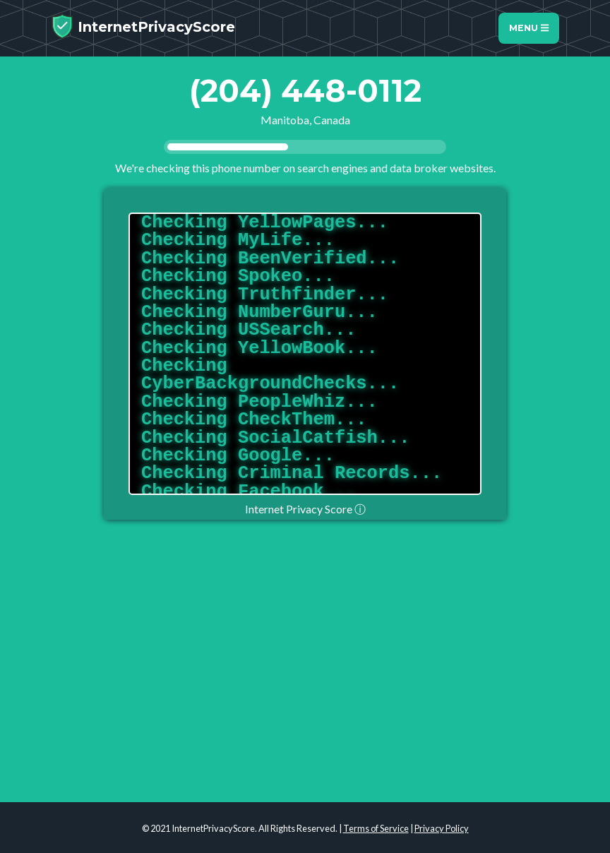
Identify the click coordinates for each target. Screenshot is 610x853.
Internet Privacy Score (305, 508)
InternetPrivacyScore (143, 26)
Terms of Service (376, 828)
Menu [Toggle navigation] (529, 28)
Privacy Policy (441, 828)
